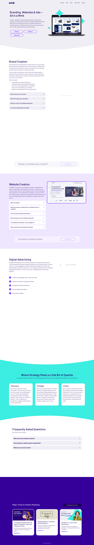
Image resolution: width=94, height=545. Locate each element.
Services (62, 2)
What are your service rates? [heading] (22, 447)
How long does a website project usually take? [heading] (27, 443)
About (71, 2)
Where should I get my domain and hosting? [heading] (21, 227)
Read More (17, 533)
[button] (43, 94)
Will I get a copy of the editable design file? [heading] (21, 103)
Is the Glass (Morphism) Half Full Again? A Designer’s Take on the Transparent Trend (23, 524)
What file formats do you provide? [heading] (19, 98)
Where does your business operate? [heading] (24, 438)
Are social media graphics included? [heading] (19, 107)
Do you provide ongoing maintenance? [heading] (20, 213)
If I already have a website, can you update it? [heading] (22, 222)
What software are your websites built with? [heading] (22, 218)
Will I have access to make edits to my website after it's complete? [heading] (24, 208)
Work (67, 2)
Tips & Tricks (77, 2)
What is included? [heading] (15, 202)
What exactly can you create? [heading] (18, 94)
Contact (83, 2)
